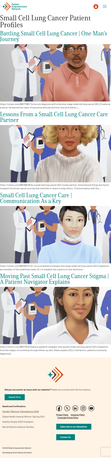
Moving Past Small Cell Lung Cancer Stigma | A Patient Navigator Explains (54, 278)
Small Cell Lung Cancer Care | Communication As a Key (36, 198)
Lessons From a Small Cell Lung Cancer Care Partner (54, 117)
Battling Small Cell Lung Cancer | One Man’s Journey (53, 36)
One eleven (28, 453)
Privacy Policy (62, 415)
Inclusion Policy (78, 415)
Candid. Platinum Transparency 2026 (20, 411)
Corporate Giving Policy (67, 417)
